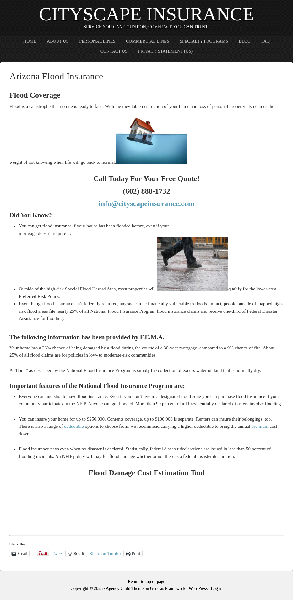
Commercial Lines (147, 41)
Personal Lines (97, 41)
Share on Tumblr (105, 553)
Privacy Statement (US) (165, 51)
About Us (57, 41)
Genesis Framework (167, 588)
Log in (216, 588)
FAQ (265, 41)
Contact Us (114, 51)
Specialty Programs (204, 41)
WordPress (198, 588)
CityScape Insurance (146, 14)
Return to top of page (146, 581)
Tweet (57, 553)
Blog (245, 41)
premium (260, 426)
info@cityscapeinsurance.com (146, 203)
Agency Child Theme (125, 588)
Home (29, 41)
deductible (74, 426)
